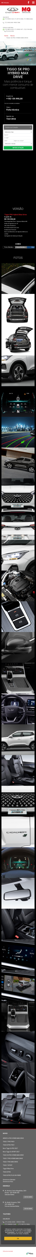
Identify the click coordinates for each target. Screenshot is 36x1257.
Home (6, 36)
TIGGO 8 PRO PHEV (8, 1145)
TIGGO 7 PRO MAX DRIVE (10, 1162)
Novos (12, 36)
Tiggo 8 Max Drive (8, 1168)
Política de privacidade (8, 1251)
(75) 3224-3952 (10, 31)
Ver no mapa (28, 1197)
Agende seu (11, 117)
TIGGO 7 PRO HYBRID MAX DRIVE (13, 1158)
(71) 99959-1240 (9, 19)
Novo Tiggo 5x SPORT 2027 (11, 1151)
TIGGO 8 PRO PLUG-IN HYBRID (12, 1175)
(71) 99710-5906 (18, 19)
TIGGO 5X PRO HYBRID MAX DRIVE (13, 1155)
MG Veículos (5, 2)
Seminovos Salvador (9, 1179)
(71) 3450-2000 (9, 22)
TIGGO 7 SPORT (7, 1165)
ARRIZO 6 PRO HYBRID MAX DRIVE (13, 1138)
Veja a (12, 108)
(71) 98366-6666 (28, 19)
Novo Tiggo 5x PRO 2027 (10, 1148)
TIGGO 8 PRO (7, 1172)
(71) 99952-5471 (18, 29)
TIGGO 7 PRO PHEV (8, 1141)
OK (18, 1238)
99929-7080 (17, 22)
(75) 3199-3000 (28, 29)
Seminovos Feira (8, 1181)
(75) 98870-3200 (9, 29)
